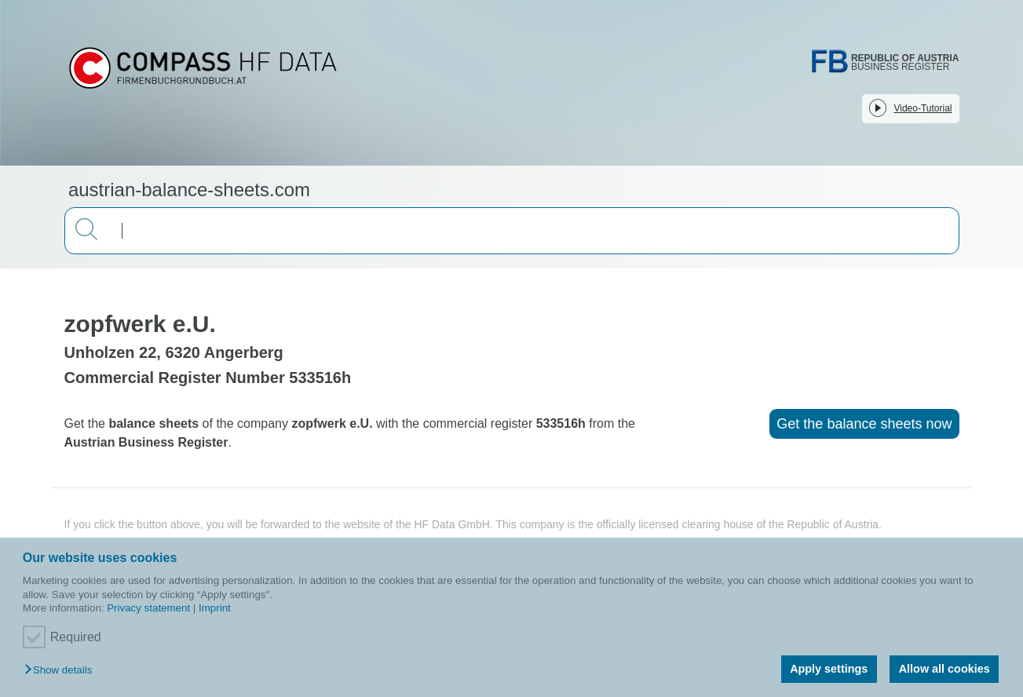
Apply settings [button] (829, 668)
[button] (62, 670)
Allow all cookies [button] (944, 668)
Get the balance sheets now (864, 424)
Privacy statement (148, 608)
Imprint (215, 608)
